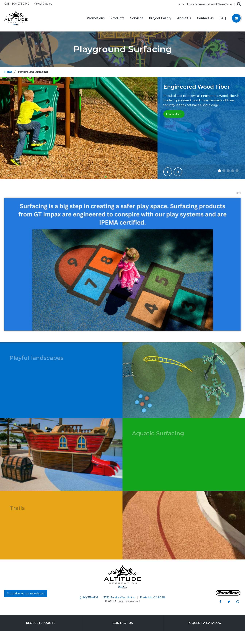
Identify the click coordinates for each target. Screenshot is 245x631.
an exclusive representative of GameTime (205, 4)
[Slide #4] (232, 170)
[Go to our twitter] (229, 601)
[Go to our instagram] (238, 601)
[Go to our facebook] (220, 601)
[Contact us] (236, 18)
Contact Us (205, 18)
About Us (184, 18)
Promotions (96, 18)
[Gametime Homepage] (228, 594)
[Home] (16, 18)
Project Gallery (160, 18)
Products (117, 18)
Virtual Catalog (43, 3)
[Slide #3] (228, 170)
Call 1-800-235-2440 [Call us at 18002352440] (17, 3)
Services (136, 18)
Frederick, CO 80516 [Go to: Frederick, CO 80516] (152, 597)
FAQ (222, 18)
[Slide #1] (219, 170)
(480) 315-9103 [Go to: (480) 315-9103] (89, 597)
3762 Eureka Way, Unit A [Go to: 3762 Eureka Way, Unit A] (119, 597)
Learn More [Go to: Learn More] (174, 114)
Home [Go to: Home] (8, 72)
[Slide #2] (223, 170)
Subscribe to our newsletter (25, 593)
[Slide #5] (237, 170)
